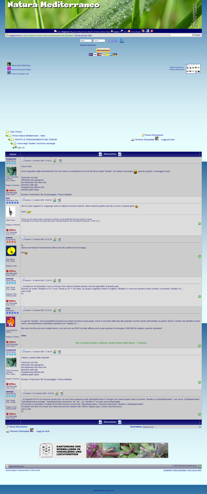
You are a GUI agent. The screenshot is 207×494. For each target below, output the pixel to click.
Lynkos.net (110, 490)
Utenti (96, 32)
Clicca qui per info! (83, 35)
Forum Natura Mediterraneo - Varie (29, 135)
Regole (138, 32)
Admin (9, 237)
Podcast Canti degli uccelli (20, 74)
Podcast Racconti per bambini (21, 69)
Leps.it (95, 490)
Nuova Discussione (154, 135)
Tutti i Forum (16, 132)
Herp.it (102, 490)
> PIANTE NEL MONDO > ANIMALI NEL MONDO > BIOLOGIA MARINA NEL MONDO (171, 427)
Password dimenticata (88, 45)
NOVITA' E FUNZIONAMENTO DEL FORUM (36, 139)
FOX (8, 308)
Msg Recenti (82, 32)
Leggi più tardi (167, 139)
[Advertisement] (103, 98)
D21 (8, 198)
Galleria (102, 32)
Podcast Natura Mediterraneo (20, 65)
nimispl (9, 278)
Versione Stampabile (144, 139)
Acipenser (11, 159)
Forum (58, 32)
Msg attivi (73, 32)
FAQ (133, 32)
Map (107, 32)
